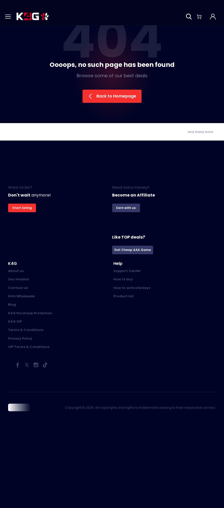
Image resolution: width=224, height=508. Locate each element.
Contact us (18, 287)
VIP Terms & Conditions (28, 346)
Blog (12, 304)
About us (16, 270)
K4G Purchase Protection (30, 313)
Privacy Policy (20, 338)
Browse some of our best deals (112, 75)
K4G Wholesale (21, 296)
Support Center (127, 270)
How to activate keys (131, 287)
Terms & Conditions (25, 329)
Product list (123, 296)
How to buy (123, 279)
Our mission (18, 279)
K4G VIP (15, 321)
